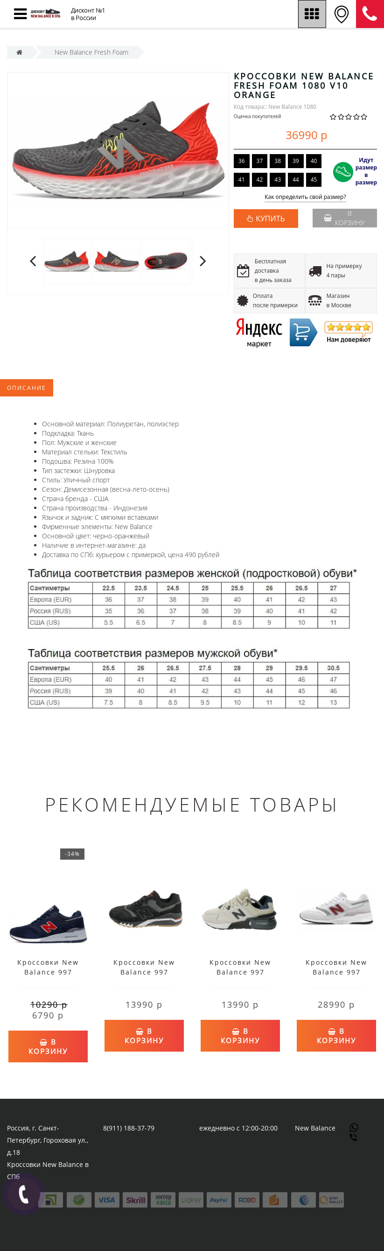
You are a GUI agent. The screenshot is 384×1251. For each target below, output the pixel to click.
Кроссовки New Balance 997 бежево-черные (240, 972)
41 (241, 180)
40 (314, 161)
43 (277, 180)
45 (314, 180)
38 (277, 161)
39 (296, 161)
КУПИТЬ (270, 218)
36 (241, 161)
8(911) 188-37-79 (128, 1128)
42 (260, 180)
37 (260, 161)
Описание (26, 388)
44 (296, 180)
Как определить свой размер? (305, 197)
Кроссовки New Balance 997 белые (336, 972)
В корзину (344, 218)
